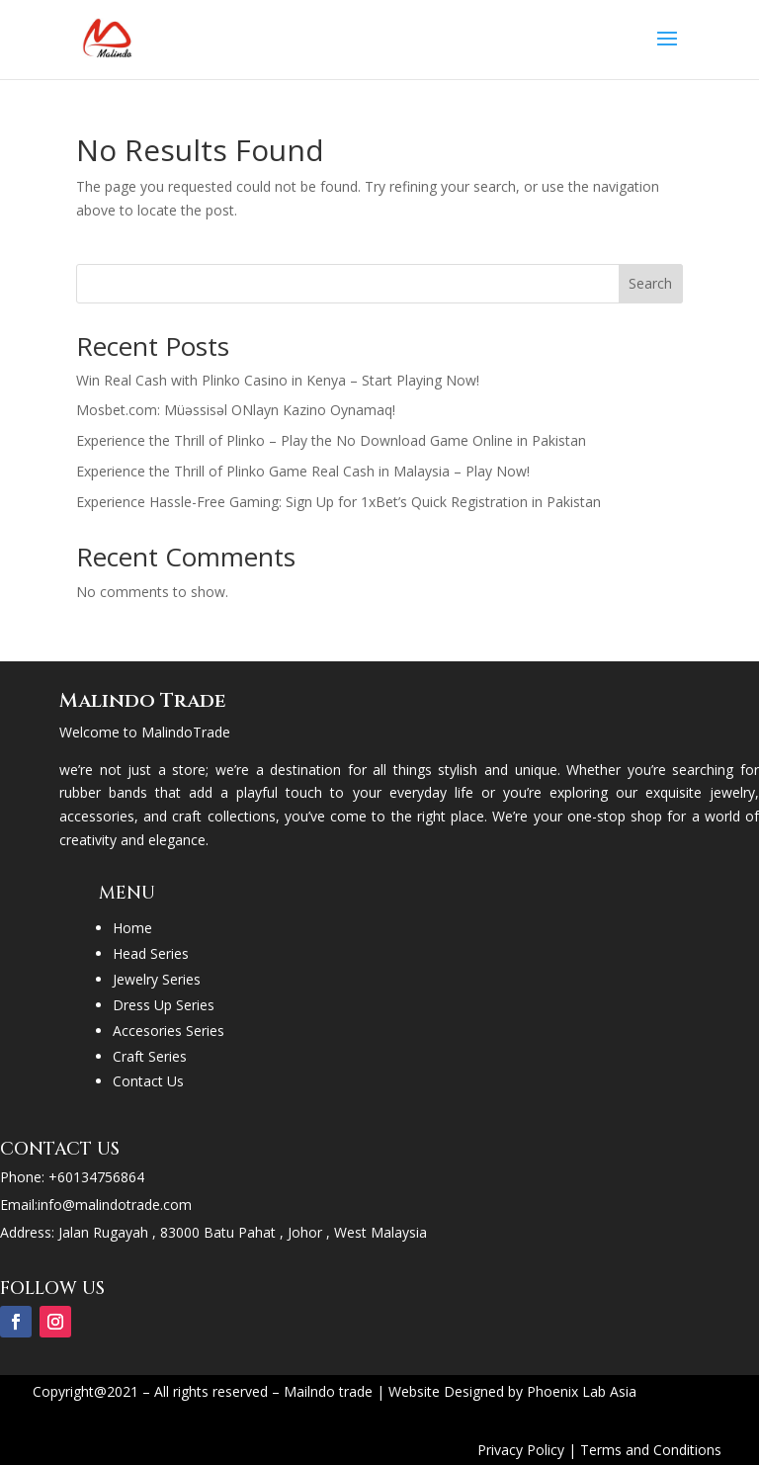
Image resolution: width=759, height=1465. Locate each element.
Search (650, 283)
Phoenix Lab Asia (581, 1391)
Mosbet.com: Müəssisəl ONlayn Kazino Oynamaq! (235, 409)
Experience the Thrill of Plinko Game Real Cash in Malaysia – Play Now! (303, 471)
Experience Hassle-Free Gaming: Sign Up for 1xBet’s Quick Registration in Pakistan (338, 501)
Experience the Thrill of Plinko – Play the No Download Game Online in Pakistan (331, 440)
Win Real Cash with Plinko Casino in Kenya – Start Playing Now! (277, 380)
